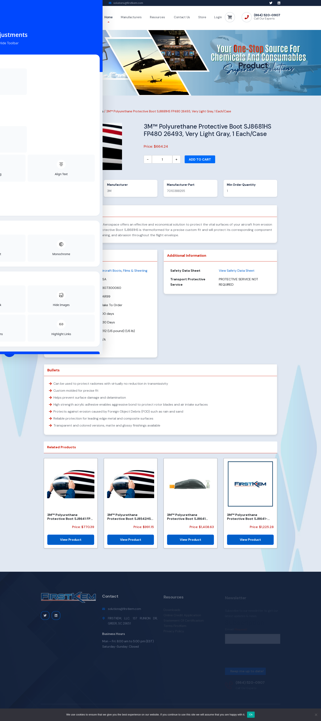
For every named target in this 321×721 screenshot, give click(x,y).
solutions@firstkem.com (128, 3)
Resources (157, 17)
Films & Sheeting (67, 114)
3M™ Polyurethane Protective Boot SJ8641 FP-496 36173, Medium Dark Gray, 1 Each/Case (69, 520)
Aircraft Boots (92, 114)
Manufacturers (131, 17)
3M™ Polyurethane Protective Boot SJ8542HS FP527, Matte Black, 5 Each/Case (129, 520)
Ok (251, 714)
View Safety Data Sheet (236, 273)
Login (218, 17)
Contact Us (181, 17)
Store (202, 17)
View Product (70, 542)
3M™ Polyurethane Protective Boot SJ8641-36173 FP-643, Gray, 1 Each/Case (247, 520)
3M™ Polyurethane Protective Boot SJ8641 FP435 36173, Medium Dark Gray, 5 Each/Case (188, 520)
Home (108, 17)
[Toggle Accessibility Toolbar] (9, 351)
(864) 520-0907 (267, 15)
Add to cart (200, 162)
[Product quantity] (162, 162)
